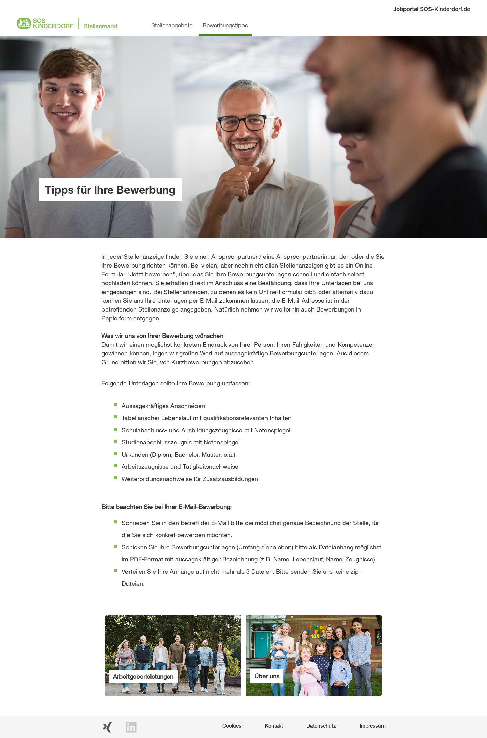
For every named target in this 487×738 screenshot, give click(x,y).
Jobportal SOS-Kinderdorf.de (431, 9)
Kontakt (274, 725)
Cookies (231, 725)
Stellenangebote (171, 25)
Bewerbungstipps (225, 25)
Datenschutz (321, 725)
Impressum (373, 725)
